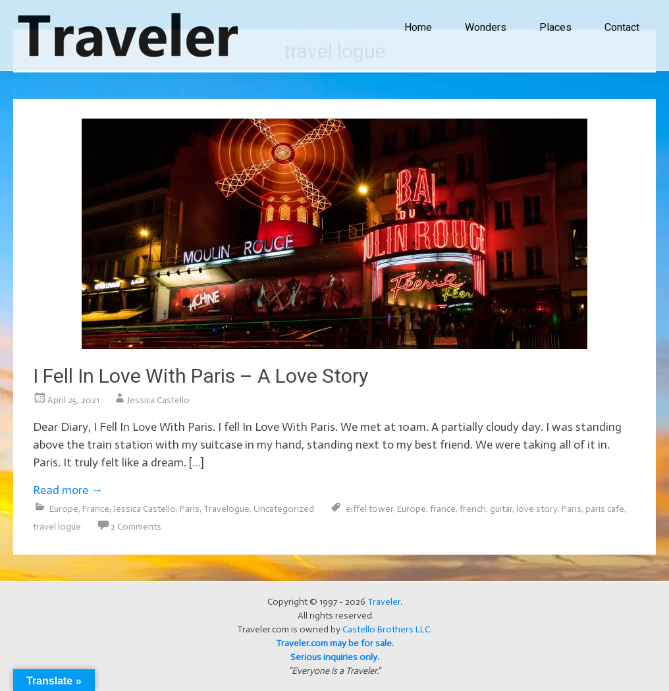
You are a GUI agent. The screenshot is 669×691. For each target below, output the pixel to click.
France (95, 508)
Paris (190, 508)
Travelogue (226, 508)
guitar (501, 508)
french (473, 508)
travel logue (57, 526)
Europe (63, 508)
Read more (68, 490)
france (443, 508)
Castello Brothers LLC (386, 629)
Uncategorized (284, 508)
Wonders (485, 27)
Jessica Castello (158, 400)
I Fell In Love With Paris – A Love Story (200, 375)
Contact (621, 27)
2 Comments (136, 526)
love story (537, 508)
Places (555, 27)
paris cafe (604, 508)
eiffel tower (369, 508)
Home (418, 27)
